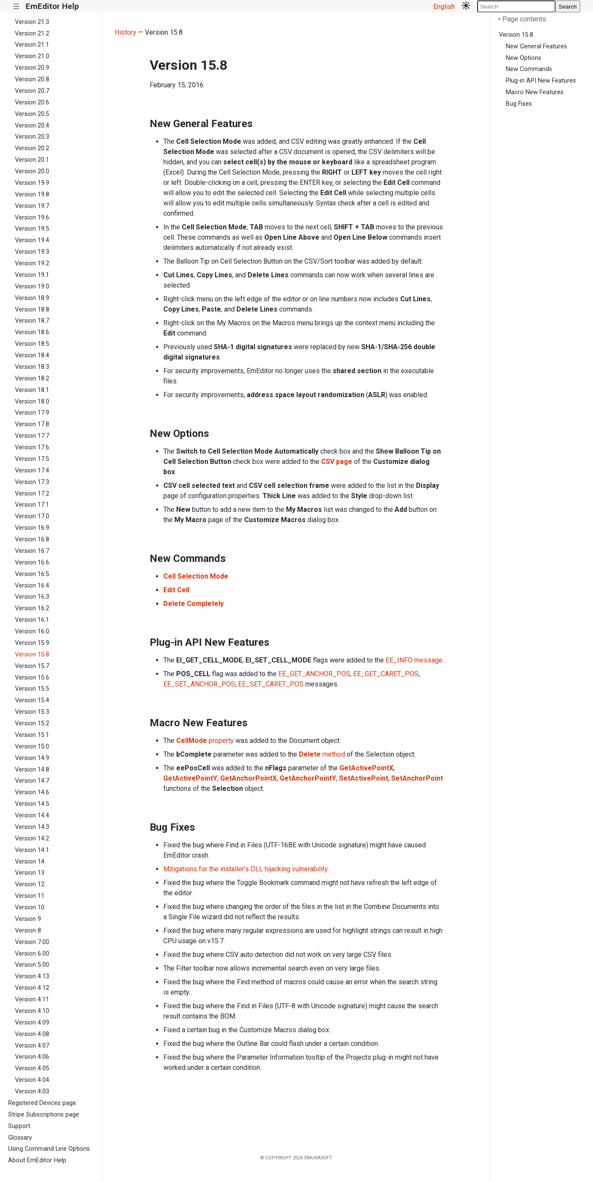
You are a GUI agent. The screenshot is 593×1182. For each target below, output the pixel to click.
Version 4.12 (32, 988)
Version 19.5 (32, 228)
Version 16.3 (32, 596)
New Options (523, 58)
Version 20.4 (32, 125)
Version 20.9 (32, 67)
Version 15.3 (32, 712)
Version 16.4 (32, 585)
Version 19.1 (32, 275)
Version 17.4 (32, 470)
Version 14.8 (32, 769)
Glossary (20, 1137)
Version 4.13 (32, 976)
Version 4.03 (32, 1091)
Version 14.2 (32, 838)
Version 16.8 (32, 539)
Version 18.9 (32, 298)
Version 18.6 (32, 332)
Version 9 (28, 919)
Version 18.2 (32, 378)
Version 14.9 (32, 758)
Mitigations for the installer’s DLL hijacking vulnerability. (246, 869)
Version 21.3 (32, 22)
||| (16, 6)
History (125, 32)
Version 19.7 (32, 206)
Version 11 (29, 896)
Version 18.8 (32, 309)
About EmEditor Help (37, 1160)
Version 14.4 (32, 815)
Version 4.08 (32, 1034)
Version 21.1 (32, 44)
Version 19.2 (32, 263)
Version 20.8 (32, 79)
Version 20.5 (32, 114)
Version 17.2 (32, 493)
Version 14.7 (32, 780)
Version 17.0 (32, 516)
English (444, 7)
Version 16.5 (32, 574)
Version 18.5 (32, 343)
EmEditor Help (52, 6)
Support (19, 1126)
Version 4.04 (32, 1080)
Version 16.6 (32, 562)
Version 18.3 (32, 367)
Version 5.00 (32, 964)
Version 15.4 (32, 700)
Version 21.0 (32, 56)
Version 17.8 (32, 424)
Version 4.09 (32, 1022)
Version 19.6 (32, 217)
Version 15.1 (32, 735)
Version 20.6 (32, 102)
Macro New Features (534, 92)
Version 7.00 (32, 942)
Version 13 (29, 872)
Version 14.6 (32, 792)
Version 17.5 (32, 459)
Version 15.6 (32, 677)
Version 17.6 (32, 447)
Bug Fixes (519, 103)
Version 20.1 (32, 159)
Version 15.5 (32, 688)
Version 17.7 (32, 436)
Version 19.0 (32, 286)
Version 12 (29, 884)
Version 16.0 (32, 631)
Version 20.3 (32, 136)
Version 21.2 (32, 33)
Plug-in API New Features (541, 80)
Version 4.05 (32, 1068)
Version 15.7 (32, 666)
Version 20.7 (32, 91)
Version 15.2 (32, 723)
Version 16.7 (32, 551)
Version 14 (29, 861)
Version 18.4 (32, 355)
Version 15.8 (32, 654)
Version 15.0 (32, 746)
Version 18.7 (32, 320)
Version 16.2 (32, 608)
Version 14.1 (32, 850)
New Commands (529, 69)
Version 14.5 (32, 804)
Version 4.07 (32, 1045)
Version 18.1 (32, 390)
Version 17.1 (32, 504)
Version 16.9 (32, 528)
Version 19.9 (32, 183)
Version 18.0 (32, 401)
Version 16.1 (32, 620)
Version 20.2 (32, 148)
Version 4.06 (32, 1056)
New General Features (536, 46)
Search (568, 6)
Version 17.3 (32, 482)
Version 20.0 (32, 171)
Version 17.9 (32, 412)
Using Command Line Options (49, 1148)
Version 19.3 (32, 251)
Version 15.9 (32, 643)
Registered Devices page (42, 1103)
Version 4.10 (32, 1011)
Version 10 (29, 907)
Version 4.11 (32, 999)
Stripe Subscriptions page (43, 1114)
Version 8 (28, 930)
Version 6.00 (32, 953)
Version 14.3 (32, 827)
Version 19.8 (32, 194)
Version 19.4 (32, 240)
